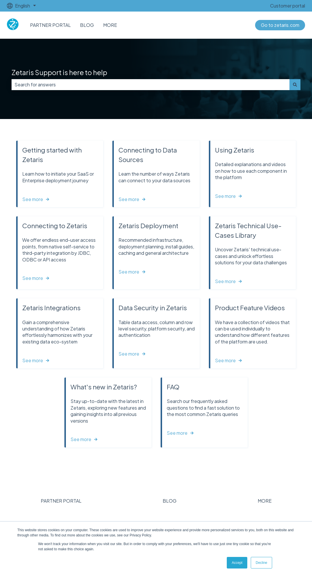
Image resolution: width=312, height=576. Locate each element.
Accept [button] (237, 563)
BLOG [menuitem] (170, 501)
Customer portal (287, 6)
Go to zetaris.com (280, 25)
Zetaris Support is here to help (59, 72)
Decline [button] (261, 563)
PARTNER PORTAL (50, 25)
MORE (110, 25)
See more (32, 199)
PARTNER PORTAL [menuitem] (61, 501)
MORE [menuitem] (265, 501)
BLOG (87, 25)
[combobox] (150, 84)
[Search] (294, 84)
